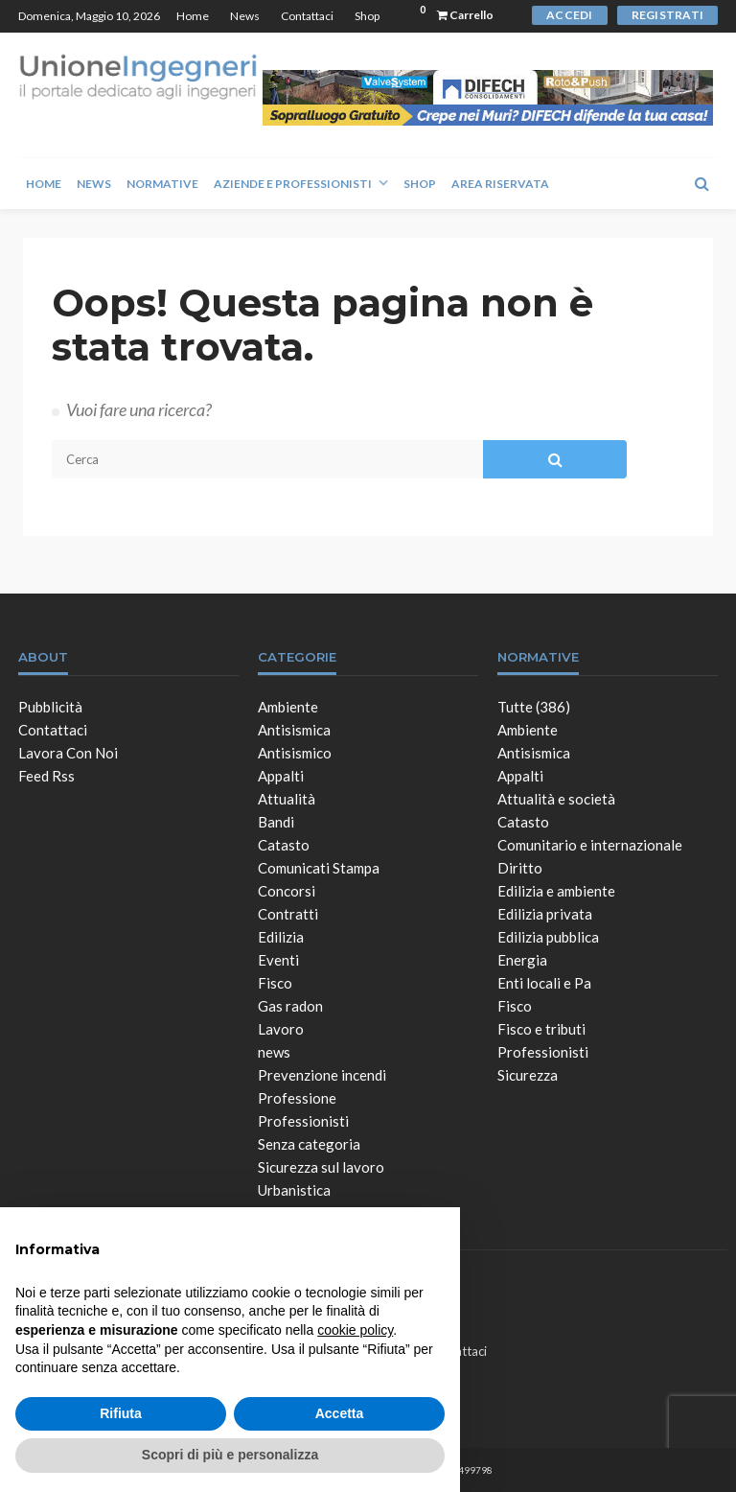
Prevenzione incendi (322, 1075)
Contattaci (307, 16)
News (245, 16)
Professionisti (303, 1121)
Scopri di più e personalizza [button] (230, 1454)
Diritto (519, 867)
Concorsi (286, 890)
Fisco (275, 982)
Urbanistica (294, 1190)
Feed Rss (46, 775)
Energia (522, 959)
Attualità (286, 798)
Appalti (281, 775)
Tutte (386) (533, 706)
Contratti (288, 913)
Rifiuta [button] (121, 1413)
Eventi (278, 959)
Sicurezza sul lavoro (321, 1167)
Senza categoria (309, 1144)
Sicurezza (527, 1075)
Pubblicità (50, 706)
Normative (162, 183)
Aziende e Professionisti (293, 183)
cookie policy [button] (355, 1330)
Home (192, 16)
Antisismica (294, 729)
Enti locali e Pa (544, 982)
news (274, 1052)
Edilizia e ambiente (556, 890)
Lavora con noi (68, 752)
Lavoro (281, 1028)
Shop (367, 16)
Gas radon (290, 1005)
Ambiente (288, 706)
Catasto (284, 844)
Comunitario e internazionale (589, 844)
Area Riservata (500, 183)
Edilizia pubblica (548, 936)
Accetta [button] (339, 1413)
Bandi (276, 821)
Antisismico (295, 752)
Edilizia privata (544, 913)
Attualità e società (556, 798)
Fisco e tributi (541, 1028)
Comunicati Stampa (319, 867)
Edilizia (281, 936)
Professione (297, 1098)
